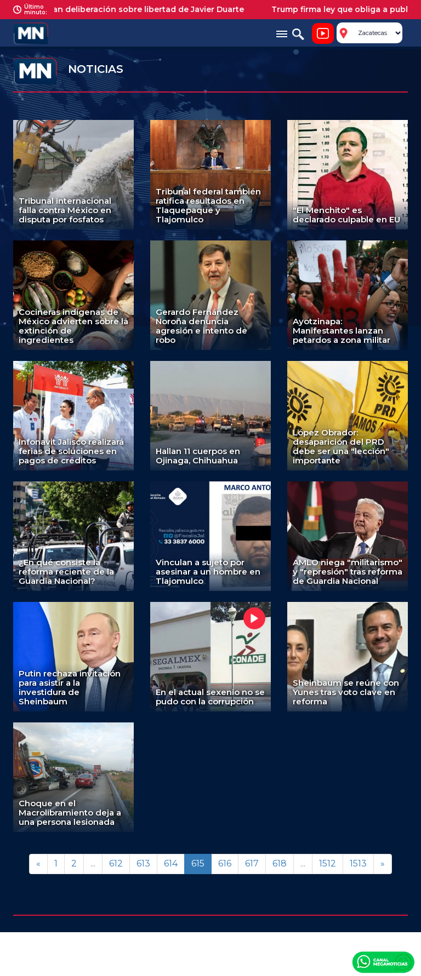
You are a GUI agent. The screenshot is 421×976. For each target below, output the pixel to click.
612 (116, 863)
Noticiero (323, 33)
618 (279, 863)
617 (252, 863)
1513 (358, 863)
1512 (327, 863)
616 (224, 863)
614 (171, 863)
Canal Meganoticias (383, 961)
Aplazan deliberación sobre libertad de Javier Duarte (142, 9)
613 (143, 863)
